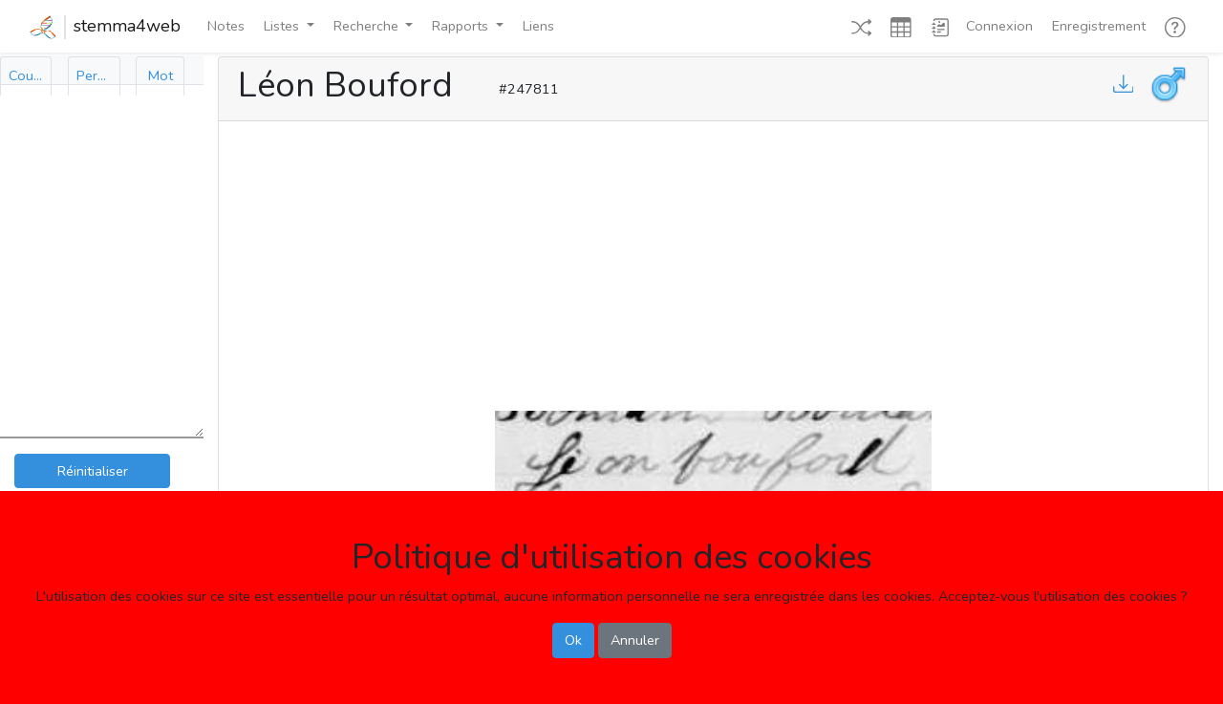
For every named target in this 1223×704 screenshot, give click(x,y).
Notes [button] (226, 25)
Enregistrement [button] (1099, 25)
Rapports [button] (462, 25)
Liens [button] (538, 25)
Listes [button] (283, 25)
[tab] (26, 76)
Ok (573, 640)
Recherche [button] (367, 25)
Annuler (635, 640)
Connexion (999, 25)
